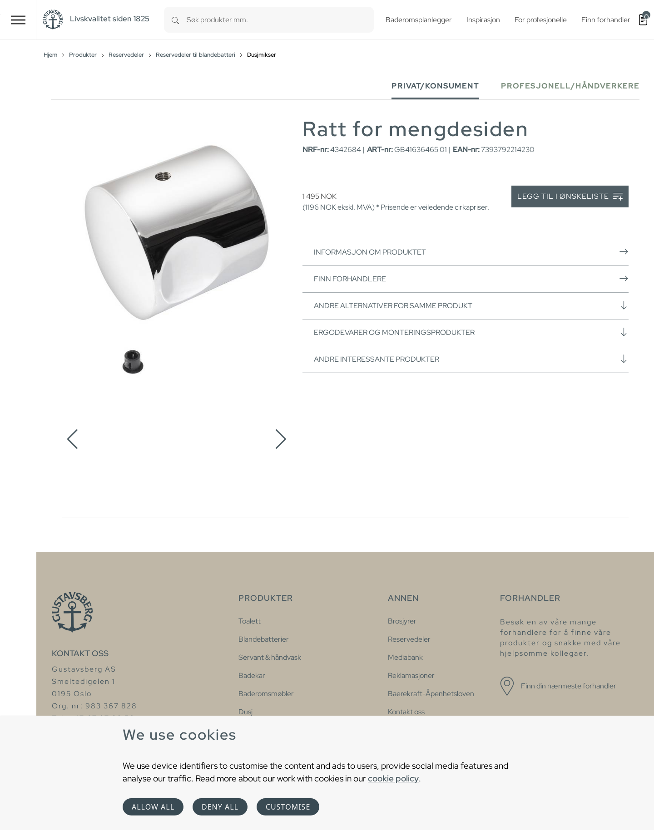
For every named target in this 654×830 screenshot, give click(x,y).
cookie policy (393, 778)
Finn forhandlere (471, 279)
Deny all (220, 807)
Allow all (153, 807)
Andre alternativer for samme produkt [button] (471, 305)
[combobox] (280, 19)
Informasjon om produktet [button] (471, 252)
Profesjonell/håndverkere (570, 86)
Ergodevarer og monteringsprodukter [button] (471, 332)
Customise (288, 807)
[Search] (175, 19)
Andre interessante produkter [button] (471, 359)
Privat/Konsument (435, 86)
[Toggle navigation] (18, 19)
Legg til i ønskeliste (570, 197)
